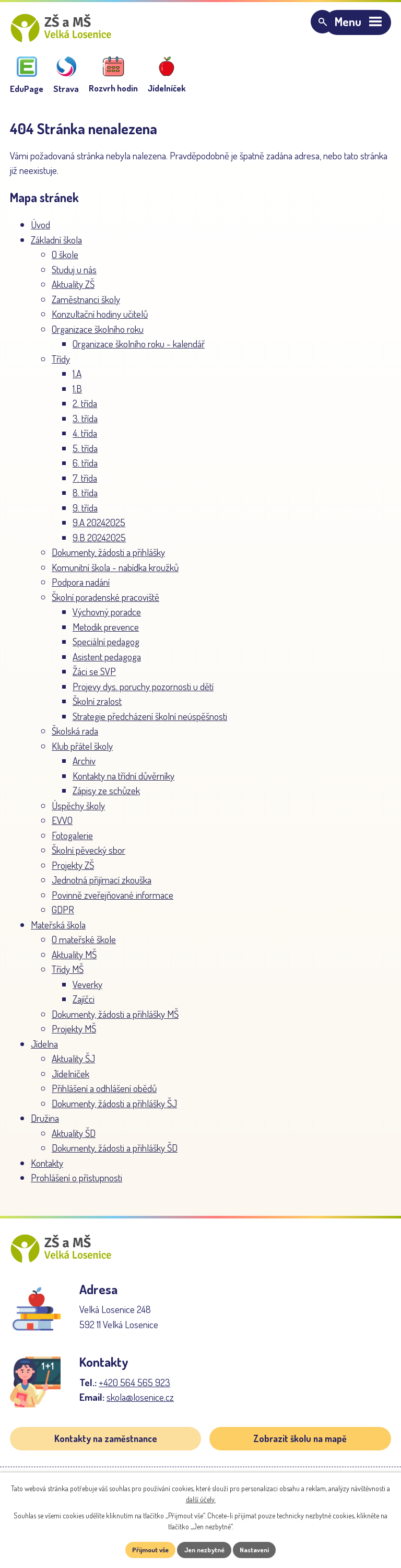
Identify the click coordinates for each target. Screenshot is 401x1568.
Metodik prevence (106, 633)
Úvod (40, 231)
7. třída (85, 484)
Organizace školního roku (98, 335)
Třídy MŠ (68, 975)
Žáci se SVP (94, 677)
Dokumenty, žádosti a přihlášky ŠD (115, 1154)
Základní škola (56, 246)
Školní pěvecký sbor (88, 856)
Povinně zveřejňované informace (112, 901)
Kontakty (47, 1169)
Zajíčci (84, 1005)
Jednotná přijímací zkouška (101, 886)
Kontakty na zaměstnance (105, 1452)
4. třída (85, 439)
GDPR (63, 916)
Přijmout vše (145, 1549)
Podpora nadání (81, 588)
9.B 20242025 (99, 544)
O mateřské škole (84, 946)
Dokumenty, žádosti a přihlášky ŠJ (114, 1110)
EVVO (62, 826)
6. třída (85, 469)
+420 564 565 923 (134, 1395)
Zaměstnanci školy (86, 305)
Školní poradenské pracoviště (105, 603)
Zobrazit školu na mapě (300, 1452)
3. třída (85, 425)
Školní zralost (97, 707)
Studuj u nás (74, 276)
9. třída (85, 514)
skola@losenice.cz (140, 1410)
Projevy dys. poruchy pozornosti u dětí (143, 693)
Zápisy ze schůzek (106, 797)
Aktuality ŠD (74, 1139)
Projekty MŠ (74, 1035)
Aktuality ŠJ (73, 1065)
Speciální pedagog (106, 648)
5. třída (85, 454)
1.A (77, 380)
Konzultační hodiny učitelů (100, 320)
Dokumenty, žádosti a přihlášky (108, 558)
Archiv (84, 767)
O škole (65, 261)
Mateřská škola (58, 931)
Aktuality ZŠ (73, 290)
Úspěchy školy (78, 812)
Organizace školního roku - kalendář (139, 350)
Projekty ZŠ (73, 871)
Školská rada (75, 737)
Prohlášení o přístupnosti (76, 1184)
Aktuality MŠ (74, 961)
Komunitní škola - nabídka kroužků (115, 573)
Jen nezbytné (204, 1549)
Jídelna (44, 1050)
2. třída (85, 409)
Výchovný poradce (107, 618)
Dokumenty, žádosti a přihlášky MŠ (115, 1020)
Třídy (61, 365)
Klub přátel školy (82, 752)
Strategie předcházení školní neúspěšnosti (150, 722)
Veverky (87, 990)
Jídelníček (70, 1080)
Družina (45, 1124)
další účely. (201, 1498)
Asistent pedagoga (107, 663)
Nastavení (260, 1549)
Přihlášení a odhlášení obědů (104, 1094)
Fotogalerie (72, 842)
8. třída (85, 499)
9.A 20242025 (99, 529)
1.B (77, 395)
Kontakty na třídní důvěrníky (123, 782)
